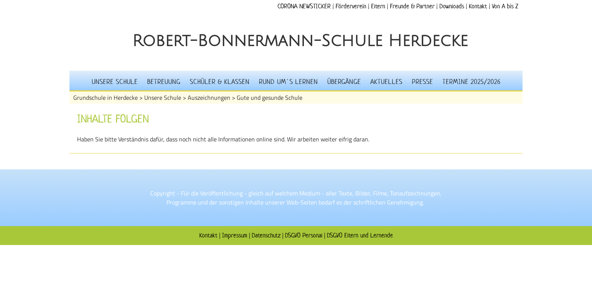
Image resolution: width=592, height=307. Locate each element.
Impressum (234, 235)
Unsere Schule (115, 82)
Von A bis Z (505, 6)
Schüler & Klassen (220, 82)
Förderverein (351, 6)
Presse (422, 82)
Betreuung (163, 82)
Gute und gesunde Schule (269, 97)
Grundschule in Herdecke (105, 97)
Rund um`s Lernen (288, 82)
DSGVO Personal (303, 235)
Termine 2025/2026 (471, 82)
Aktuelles (386, 82)
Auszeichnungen (209, 97)
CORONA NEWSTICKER (304, 6)
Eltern (378, 6)
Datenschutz (266, 235)
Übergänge (344, 82)
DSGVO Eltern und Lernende (360, 235)
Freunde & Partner (412, 6)
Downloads (451, 6)
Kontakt (478, 6)
